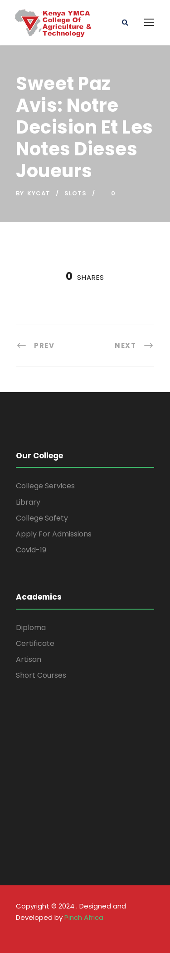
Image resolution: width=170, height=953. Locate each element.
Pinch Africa (83, 917)
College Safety (42, 518)
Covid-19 (31, 550)
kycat (38, 193)
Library (28, 502)
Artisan (28, 659)
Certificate (35, 643)
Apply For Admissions (54, 534)
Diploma (31, 627)
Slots (75, 193)
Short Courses (41, 675)
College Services (45, 486)
